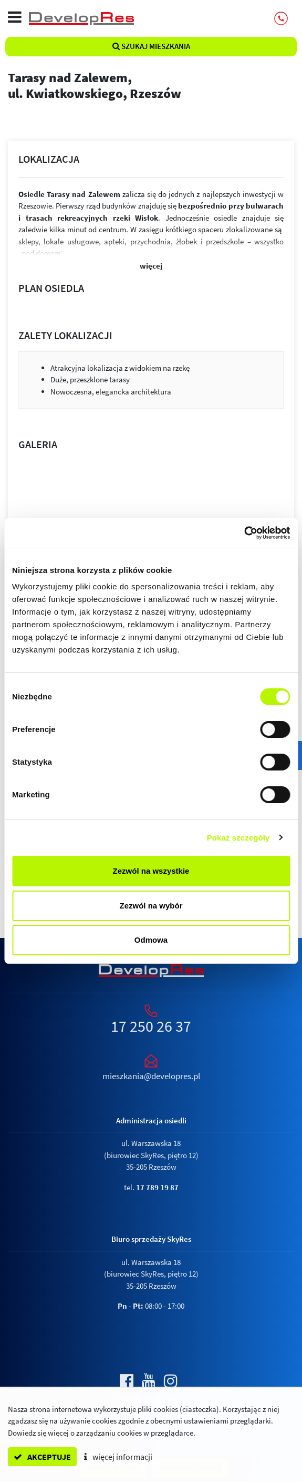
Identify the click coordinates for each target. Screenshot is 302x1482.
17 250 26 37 (151, 1026)
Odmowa (151, 939)
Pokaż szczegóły (238, 837)
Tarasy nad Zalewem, (151, 85)
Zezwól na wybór (150, 905)
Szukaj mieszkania (151, 46)
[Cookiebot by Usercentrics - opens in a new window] (244, 533)
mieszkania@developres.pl (151, 1076)
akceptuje (42, 1456)
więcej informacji (118, 1456)
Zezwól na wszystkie (151, 870)
